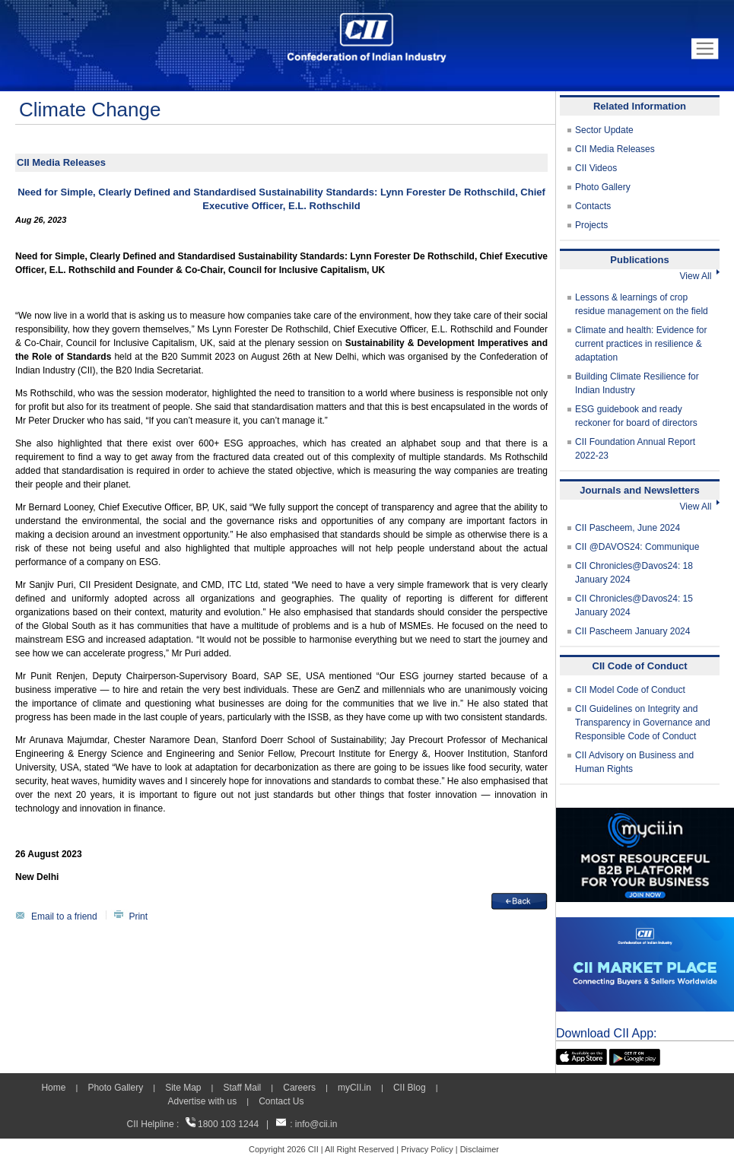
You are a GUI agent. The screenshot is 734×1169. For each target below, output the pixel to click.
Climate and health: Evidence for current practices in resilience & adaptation (641, 344)
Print (138, 916)
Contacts (593, 206)
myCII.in (354, 1087)
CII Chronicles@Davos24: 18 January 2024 (634, 573)
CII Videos (596, 168)
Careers (299, 1087)
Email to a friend (64, 916)
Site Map (183, 1087)
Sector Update (604, 130)
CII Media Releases (615, 149)
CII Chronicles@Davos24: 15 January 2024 (634, 605)
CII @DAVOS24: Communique (637, 547)
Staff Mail (242, 1087)
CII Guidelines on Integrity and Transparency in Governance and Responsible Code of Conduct (642, 723)
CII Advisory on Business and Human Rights (634, 762)
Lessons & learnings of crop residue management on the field (641, 304)
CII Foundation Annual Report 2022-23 (635, 449)
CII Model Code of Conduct (630, 690)
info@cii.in (316, 1124)
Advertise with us (202, 1101)
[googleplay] (634, 1055)
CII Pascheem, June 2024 (627, 528)
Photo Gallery (603, 187)
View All (700, 276)
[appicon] (581, 1055)
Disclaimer (479, 1149)
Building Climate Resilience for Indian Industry (637, 383)
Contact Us (281, 1101)
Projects (591, 225)
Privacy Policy (427, 1149)
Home (53, 1087)
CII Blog (409, 1087)
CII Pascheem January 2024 (632, 631)
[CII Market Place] (645, 924)
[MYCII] (645, 814)
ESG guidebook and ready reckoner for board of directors (636, 416)
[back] (519, 899)
